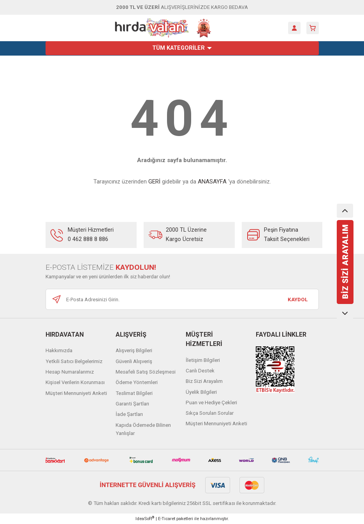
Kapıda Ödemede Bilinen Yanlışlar (143, 429)
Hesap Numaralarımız (70, 372)
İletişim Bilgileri (203, 360)
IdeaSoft (144, 518)
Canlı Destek (200, 371)
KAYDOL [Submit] (298, 299)
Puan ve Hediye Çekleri (211, 402)
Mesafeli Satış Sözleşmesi (146, 372)
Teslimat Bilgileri (134, 393)
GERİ (154, 181)
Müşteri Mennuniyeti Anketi (76, 393)
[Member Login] (294, 28)
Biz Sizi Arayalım (204, 381)
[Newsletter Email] (182, 299)
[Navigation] (182, 48)
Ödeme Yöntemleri (137, 382)
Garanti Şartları (132, 404)
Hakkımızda (59, 350)
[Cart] (312, 28)
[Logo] (163, 28)
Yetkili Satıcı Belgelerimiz (74, 361)
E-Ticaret (166, 518)
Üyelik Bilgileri (201, 392)
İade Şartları (129, 414)
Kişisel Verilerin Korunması (75, 382)
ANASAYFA (212, 181)
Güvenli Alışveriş (134, 361)
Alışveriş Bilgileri (134, 350)
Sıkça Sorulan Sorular (210, 413)
